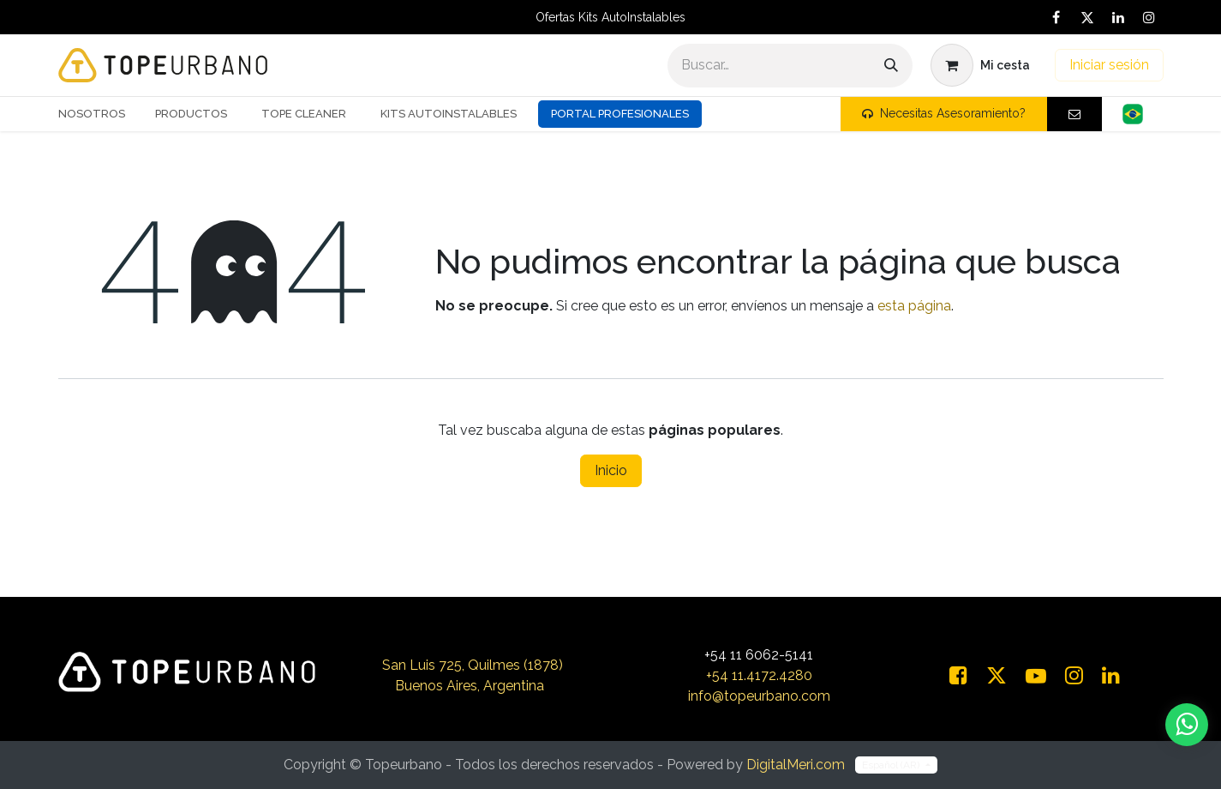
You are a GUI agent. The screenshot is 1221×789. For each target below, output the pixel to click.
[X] (1087, 17)
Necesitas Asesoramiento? (944, 113)
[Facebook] (1056, 17)
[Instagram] (1149, 17)
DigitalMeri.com (795, 764)
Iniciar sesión (1109, 65)
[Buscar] (891, 65)
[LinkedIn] (1118, 17)
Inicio (611, 470)
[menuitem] (98, 114)
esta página (914, 306)
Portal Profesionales (620, 113)
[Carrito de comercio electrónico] (980, 65)
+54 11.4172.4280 (759, 675)
